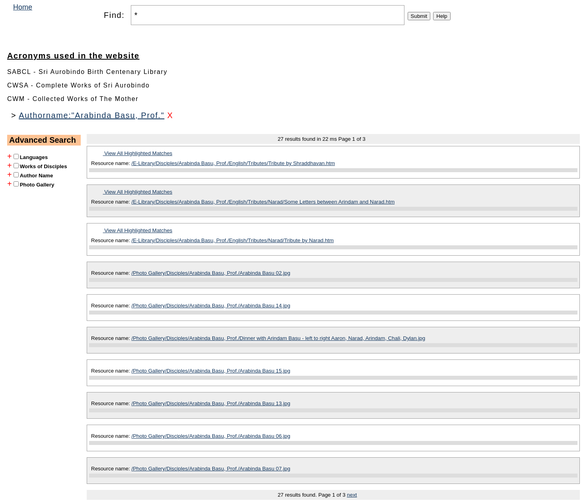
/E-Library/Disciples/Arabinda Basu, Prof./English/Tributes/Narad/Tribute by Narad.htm (233, 240)
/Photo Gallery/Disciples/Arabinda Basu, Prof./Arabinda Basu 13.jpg (211, 403)
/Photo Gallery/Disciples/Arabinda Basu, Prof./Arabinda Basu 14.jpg (211, 306)
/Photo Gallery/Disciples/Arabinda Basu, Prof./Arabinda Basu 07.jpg (211, 469)
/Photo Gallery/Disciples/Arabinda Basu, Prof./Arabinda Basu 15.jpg (211, 371)
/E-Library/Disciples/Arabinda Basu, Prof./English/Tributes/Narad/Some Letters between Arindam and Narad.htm (263, 202)
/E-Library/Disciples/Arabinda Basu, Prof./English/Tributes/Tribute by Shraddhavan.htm (233, 163)
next (352, 495)
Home (22, 7)
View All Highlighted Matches (138, 153)
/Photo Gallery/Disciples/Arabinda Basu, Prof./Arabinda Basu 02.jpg (211, 273)
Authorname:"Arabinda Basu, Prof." (91, 115)
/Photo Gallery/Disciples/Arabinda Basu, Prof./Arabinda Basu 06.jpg (211, 436)
